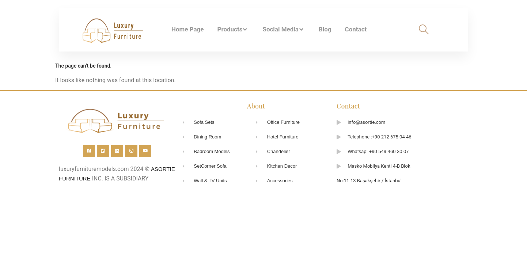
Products (233, 29)
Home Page (187, 29)
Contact (356, 29)
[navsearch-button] (423, 29)
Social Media (283, 29)
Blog (325, 29)
